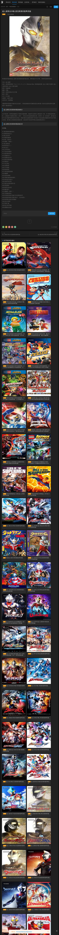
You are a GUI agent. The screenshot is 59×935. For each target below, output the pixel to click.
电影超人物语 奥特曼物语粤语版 (10, 465)
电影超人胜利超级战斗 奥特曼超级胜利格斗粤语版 (29, 790)
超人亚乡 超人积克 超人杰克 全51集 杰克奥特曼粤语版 (29, 757)
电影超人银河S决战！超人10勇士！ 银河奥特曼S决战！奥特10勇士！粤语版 (48, 790)
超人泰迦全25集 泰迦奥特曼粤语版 (29, 562)
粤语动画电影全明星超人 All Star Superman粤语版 (10, 433)
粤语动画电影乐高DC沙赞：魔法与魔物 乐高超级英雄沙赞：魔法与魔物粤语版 (48, 303)
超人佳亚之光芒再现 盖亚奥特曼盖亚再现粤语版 (10, 498)
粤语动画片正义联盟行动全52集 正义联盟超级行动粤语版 (10, 303)
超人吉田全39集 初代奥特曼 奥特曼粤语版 (10, 790)
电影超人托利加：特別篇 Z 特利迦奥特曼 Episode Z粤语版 (48, 855)
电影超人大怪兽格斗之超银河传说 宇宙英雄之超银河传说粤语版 (10, 400)
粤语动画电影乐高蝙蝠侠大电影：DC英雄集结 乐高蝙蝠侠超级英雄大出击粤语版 (29, 400)
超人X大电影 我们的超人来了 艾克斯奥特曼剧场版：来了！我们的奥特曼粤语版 (10, 530)
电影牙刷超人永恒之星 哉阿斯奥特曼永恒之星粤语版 (29, 822)
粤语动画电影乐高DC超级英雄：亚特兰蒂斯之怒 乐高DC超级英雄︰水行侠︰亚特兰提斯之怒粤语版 (29, 303)
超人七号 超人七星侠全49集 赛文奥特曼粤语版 (48, 757)
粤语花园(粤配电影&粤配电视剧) (24, 931)
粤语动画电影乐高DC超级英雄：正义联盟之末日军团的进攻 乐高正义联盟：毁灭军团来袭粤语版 (29, 335)
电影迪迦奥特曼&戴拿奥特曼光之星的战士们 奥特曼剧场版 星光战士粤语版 (29, 887)
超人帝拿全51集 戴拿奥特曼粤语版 (10, 692)
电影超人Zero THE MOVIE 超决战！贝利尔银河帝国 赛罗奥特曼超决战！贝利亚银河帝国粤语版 (48, 822)
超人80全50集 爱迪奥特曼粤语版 (10, 725)
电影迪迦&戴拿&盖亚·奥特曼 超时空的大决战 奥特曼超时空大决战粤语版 (10, 887)
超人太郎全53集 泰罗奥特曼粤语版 (48, 725)
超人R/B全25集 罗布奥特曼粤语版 (48, 562)
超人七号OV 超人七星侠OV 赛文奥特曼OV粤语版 (48, 498)
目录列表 (26, 2)
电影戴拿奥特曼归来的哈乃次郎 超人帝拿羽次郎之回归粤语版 (48, 887)
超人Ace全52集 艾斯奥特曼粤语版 (10, 757)
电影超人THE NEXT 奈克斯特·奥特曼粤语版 (29, 855)
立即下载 (52, 213)
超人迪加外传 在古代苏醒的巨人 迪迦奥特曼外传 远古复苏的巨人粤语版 (29, 498)
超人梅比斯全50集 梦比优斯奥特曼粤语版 (47, 234)
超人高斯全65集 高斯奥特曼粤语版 (29, 660)
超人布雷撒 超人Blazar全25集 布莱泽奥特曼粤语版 (48, 433)
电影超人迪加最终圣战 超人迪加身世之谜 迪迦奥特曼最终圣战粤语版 (10, 920)
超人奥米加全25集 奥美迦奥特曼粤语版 (10, 270)
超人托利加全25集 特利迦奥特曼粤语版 (48, 530)
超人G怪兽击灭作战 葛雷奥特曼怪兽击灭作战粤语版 (29, 465)
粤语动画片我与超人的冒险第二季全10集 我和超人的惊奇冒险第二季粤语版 (29, 270)
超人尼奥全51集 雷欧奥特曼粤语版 (29, 725)
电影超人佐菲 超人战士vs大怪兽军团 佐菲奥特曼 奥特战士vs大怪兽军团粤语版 (10, 855)
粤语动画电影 (25, 276)
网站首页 (8, 2)
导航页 (34, 2)
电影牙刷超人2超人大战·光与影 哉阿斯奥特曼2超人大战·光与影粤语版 (10, 822)
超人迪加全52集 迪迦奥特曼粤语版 (29, 692)
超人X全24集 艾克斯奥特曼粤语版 (48, 595)
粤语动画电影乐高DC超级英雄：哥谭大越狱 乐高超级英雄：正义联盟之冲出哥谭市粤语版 (48, 335)
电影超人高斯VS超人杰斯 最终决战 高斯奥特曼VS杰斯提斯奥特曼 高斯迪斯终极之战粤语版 (48, 368)
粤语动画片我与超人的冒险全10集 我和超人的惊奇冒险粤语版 (48, 270)
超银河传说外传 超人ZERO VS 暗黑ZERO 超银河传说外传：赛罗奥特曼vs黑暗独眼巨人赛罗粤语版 (29, 368)
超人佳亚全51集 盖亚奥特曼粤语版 (48, 660)
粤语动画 (14, 2)
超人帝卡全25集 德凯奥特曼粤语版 (29, 530)
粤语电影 (20, 2)
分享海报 (54, 227)
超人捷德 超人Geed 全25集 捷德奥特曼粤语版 (10, 595)
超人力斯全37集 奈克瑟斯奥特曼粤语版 (11, 234)
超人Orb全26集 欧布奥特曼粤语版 (29, 595)
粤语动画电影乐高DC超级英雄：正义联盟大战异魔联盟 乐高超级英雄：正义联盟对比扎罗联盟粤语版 (10, 335)
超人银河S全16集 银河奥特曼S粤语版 (10, 627)
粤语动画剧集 (11, 14)
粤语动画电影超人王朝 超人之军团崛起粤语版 (48, 400)
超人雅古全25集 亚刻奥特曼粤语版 (29, 433)
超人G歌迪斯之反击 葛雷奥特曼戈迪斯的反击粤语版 (48, 465)
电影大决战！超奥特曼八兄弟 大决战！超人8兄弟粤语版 (29, 920)
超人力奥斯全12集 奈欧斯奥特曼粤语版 (48, 692)
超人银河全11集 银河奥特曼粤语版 (29, 627)
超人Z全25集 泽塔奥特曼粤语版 (10, 562)
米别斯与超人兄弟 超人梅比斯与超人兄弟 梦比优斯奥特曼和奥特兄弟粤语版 (10, 368)
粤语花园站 (41, 2)
